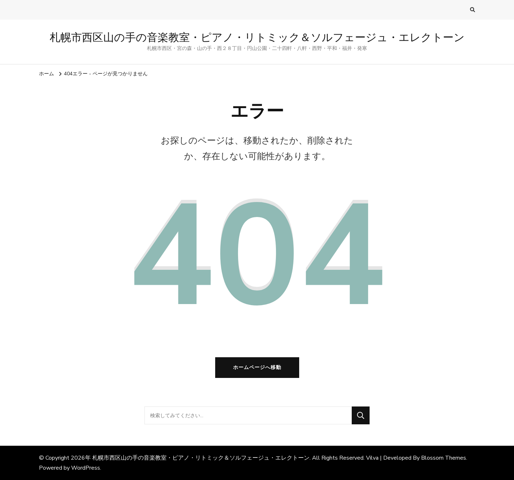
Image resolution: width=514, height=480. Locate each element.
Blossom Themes (443, 458)
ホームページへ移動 (257, 367)
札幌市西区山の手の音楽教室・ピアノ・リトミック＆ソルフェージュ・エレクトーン (257, 37)
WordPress (85, 468)
